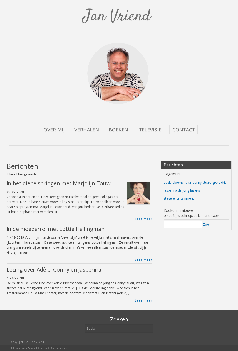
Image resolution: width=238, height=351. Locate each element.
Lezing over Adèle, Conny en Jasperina (54, 269)
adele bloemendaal (178, 182)
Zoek (206, 224)
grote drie (219, 182)
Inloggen (15, 347)
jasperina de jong (176, 190)
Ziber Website (28, 347)
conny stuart (202, 182)
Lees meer (143, 219)
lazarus (195, 190)
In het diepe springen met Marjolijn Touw (59, 183)
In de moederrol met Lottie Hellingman (56, 228)
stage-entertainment (179, 198)
